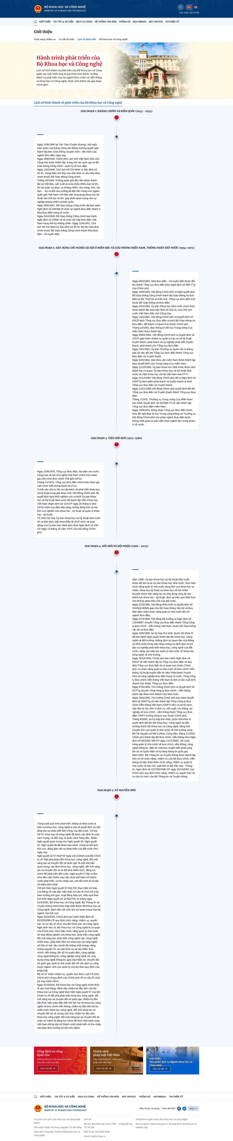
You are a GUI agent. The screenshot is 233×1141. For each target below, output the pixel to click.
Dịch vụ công (84, 21)
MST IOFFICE (156, 21)
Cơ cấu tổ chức (66, 39)
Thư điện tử (176, 1096)
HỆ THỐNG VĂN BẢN (105, 21)
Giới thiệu (45, 21)
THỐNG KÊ (124, 21)
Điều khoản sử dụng (149, 1108)
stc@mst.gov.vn (98, 1136)
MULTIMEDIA (140, 21)
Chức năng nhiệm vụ (45, 39)
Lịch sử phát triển (87, 39)
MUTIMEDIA (160, 1096)
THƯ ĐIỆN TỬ (172, 21)
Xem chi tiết (47, 1068)
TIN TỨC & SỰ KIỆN (63, 21)
